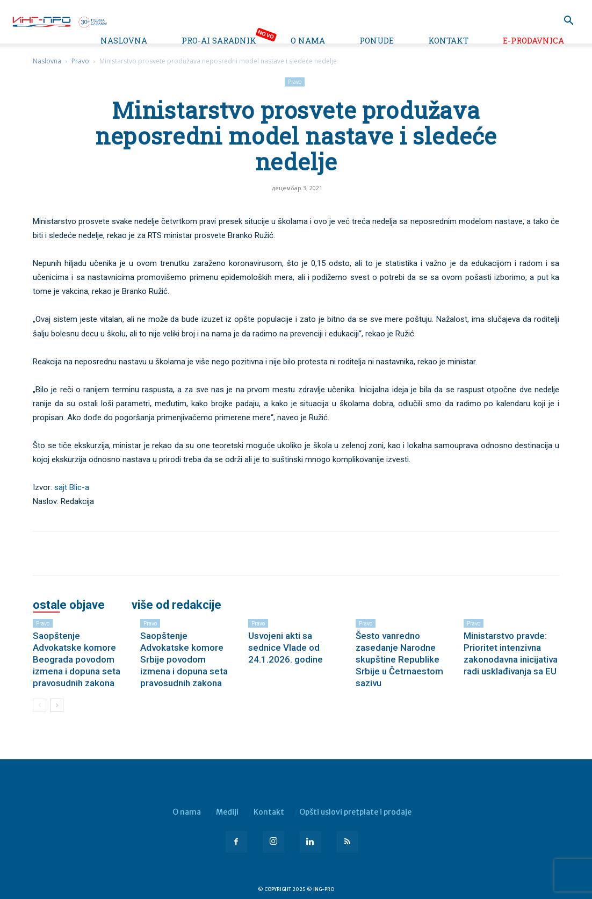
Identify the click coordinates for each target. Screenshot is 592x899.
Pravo (80, 61)
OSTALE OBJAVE (69, 605)
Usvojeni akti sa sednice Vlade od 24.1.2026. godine (285, 647)
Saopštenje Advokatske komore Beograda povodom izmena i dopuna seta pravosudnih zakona (76, 659)
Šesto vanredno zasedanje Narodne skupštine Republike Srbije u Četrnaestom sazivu (399, 659)
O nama (308, 40)
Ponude (376, 40)
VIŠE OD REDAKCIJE (176, 605)
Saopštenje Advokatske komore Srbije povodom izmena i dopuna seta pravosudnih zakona (184, 659)
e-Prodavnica (533, 40)
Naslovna (123, 40)
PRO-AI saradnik (219, 40)
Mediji (227, 812)
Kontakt (448, 40)
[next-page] (56, 705)
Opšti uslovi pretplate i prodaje (355, 812)
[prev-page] (39, 705)
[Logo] (59, 21)
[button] (568, 22)
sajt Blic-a (71, 487)
